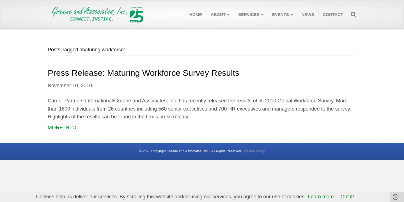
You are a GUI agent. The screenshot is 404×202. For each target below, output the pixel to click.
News (308, 14)
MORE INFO (62, 127)
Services (249, 14)
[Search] (351, 14)
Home (195, 14)
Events (280, 14)
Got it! (347, 196)
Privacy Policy (254, 151)
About (218, 14)
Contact (333, 14)
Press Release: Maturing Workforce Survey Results (143, 72)
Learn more (321, 196)
